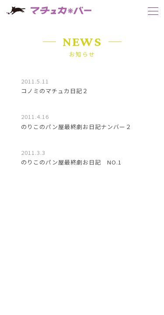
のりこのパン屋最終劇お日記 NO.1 (71, 162)
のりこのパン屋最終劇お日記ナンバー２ (76, 126)
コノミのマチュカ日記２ (54, 91)
